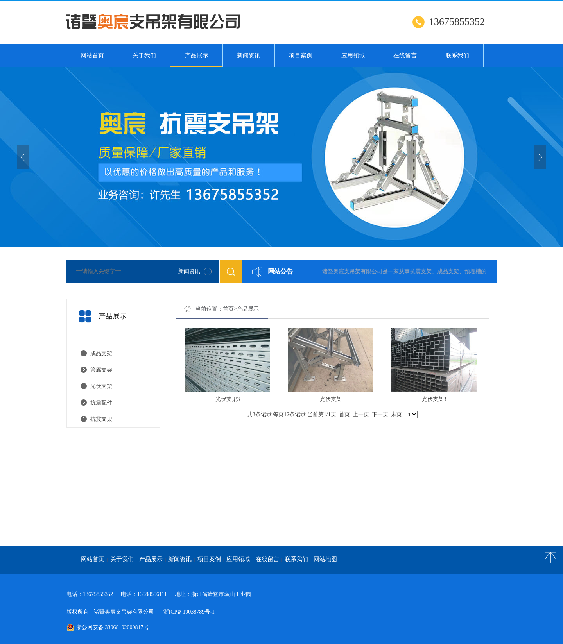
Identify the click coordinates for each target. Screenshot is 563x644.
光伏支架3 (227, 399)
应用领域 (353, 55)
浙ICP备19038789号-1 (189, 612)
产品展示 (196, 59)
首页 (228, 309)
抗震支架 (101, 419)
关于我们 (144, 55)
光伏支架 (102, 386)
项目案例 (300, 55)
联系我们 (457, 55)
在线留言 (405, 55)
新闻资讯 (248, 55)
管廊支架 (101, 370)
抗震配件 (101, 403)
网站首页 (92, 55)
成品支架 (101, 353)
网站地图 (325, 559)
